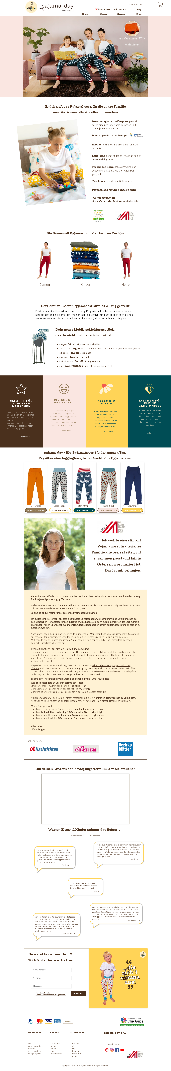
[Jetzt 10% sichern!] (135, 4)
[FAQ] (56, 1051)
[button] (160, 5)
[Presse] (56, 1056)
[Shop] (139, 14)
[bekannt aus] (78, 1051)
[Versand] (56, 1046)
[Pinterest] (106, 1050)
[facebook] (117, 1050)
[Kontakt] (81, 1056)
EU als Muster (89, 691)
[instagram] (112, 1050)
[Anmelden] (78, 993)
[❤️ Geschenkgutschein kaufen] (110, 9)
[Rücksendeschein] (56, 1053)
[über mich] (78, 1043)
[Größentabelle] (56, 1043)
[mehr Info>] (25, 436)
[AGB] (34, 1043)
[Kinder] (85, 14)
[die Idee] (78, 1046)
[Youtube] (122, 1050)
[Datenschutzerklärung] (35, 1046)
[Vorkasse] (68, 1021)
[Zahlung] (56, 1048)
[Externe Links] (81, 1053)
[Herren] (121, 14)
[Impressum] (34, 1048)
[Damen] (104, 14)
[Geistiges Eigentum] (37, 1053)
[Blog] (138, 10)
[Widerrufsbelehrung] (35, 1051)
